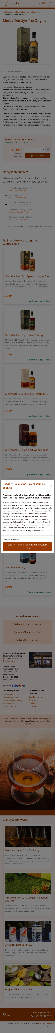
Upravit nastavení (11, 539)
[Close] (51, 486)
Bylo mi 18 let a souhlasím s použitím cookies (27, 546)
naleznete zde (37, 530)
